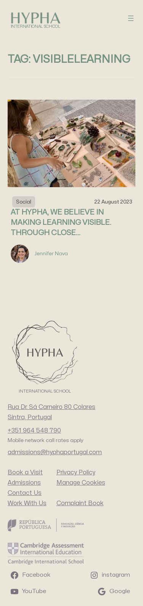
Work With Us (27, 503)
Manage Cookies (80, 483)
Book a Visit (25, 472)
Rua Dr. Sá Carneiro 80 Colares (51, 407)
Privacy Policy (75, 472)
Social (23, 201)
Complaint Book (80, 503)
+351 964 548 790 (34, 431)
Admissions (24, 483)
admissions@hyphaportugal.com (55, 452)
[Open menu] (130, 18)
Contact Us (25, 493)
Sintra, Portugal (30, 417)
